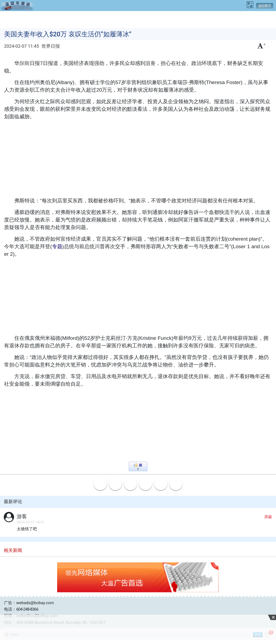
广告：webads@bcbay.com (29, 602)
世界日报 (51, 46)
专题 (57, 246)
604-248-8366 (27, 609)
